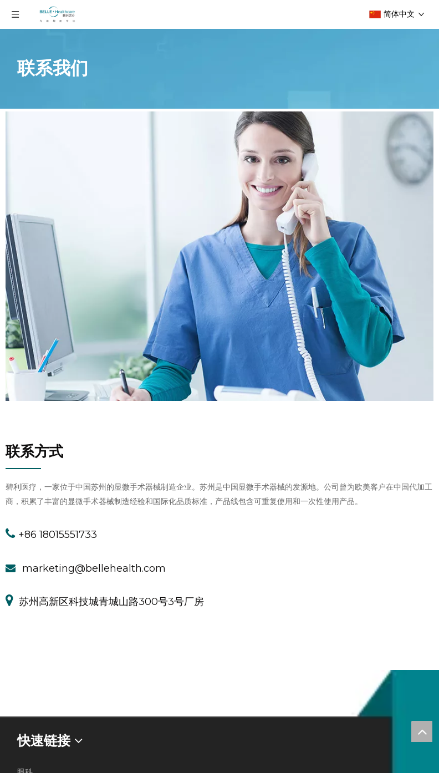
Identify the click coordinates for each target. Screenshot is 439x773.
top (421, 731)
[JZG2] (23, 468)
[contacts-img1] (219, 256)
